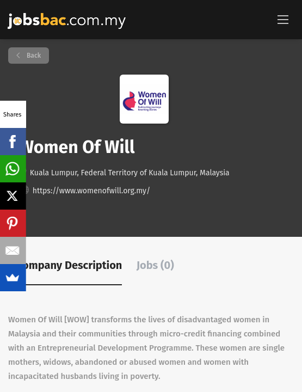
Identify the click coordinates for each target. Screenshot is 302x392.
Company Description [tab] (69, 265)
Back (33, 55)
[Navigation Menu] (283, 19)
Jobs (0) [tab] (155, 265)
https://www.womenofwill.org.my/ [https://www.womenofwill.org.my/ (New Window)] (92, 190)
